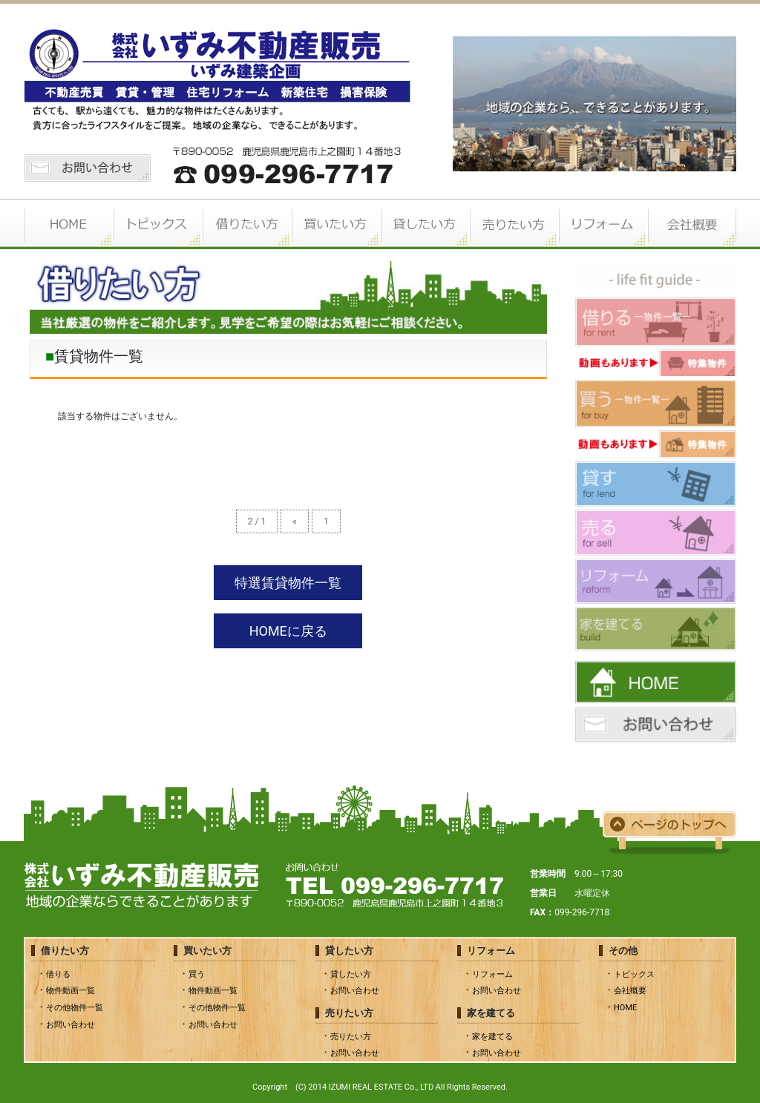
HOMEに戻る (288, 631)
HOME (68, 224)
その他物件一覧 (74, 1008)
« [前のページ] (294, 521)
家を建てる (492, 1036)
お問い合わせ (70, 1025)
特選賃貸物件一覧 (288, 582)
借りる (58, 974)
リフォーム (602, 224)
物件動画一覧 (70, 990)
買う (197, 974)
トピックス (157, 224)
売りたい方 (513, 224)
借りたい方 (246, 224)
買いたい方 (335, 224)
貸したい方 (424, 224)
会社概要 (691, 224)
